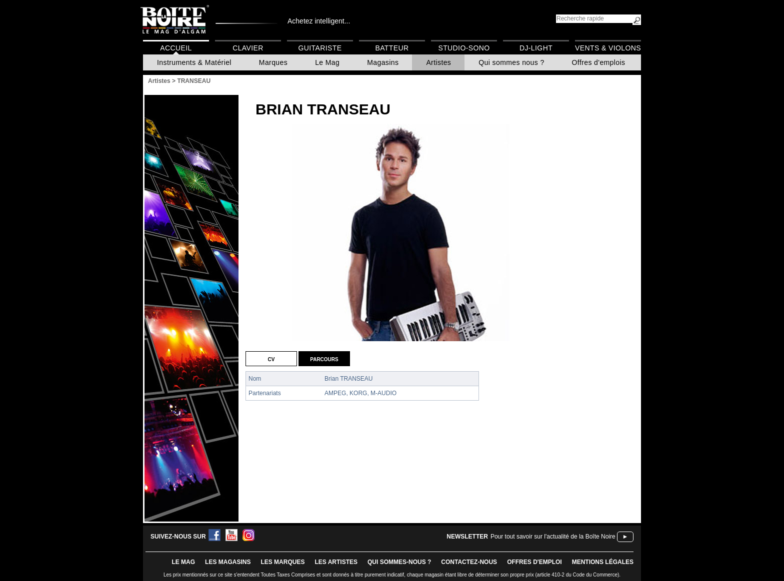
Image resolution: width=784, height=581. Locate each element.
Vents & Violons (608, 48)
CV (271, 359)
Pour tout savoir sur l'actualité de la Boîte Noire (553, 536)
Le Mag (327, 62)
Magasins (382, 62)
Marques (273, 62)
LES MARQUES (282, 562)
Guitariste (320, 48)
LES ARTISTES (336, 562)
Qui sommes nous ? (511, 62)
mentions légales (603, 562)
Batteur (391, 48)
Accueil (176, 48)
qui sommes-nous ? (399, 562)
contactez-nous (469, 562)
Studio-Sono (464, 48)
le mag (183, 562)
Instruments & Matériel (194, 62)
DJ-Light (536, 48)
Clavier (248, 48)
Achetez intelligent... (319, 21)
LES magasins (227, 562)
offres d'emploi (534, 562)
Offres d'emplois (599, 62)
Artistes (438, 62)
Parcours (324, 359)
